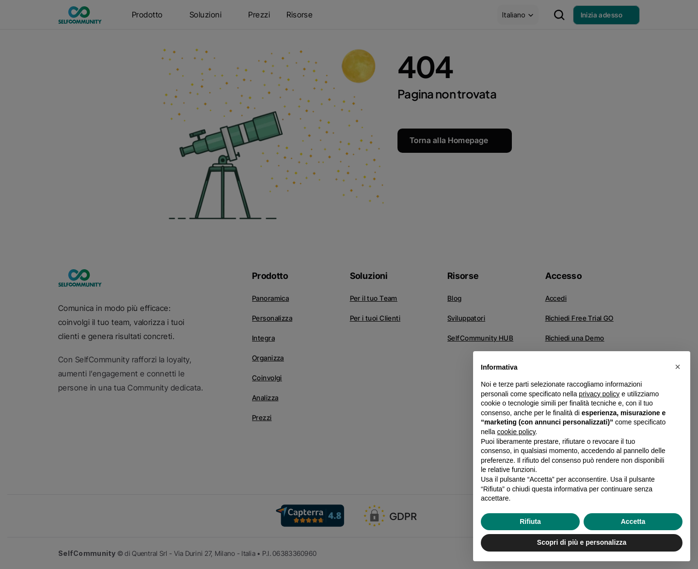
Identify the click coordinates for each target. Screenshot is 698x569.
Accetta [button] (633, 521)
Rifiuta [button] (530, 521)
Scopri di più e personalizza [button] (581, 542)
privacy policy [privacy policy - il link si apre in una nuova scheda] (599, 394)
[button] (677, 366)
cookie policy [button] (516, 432)
